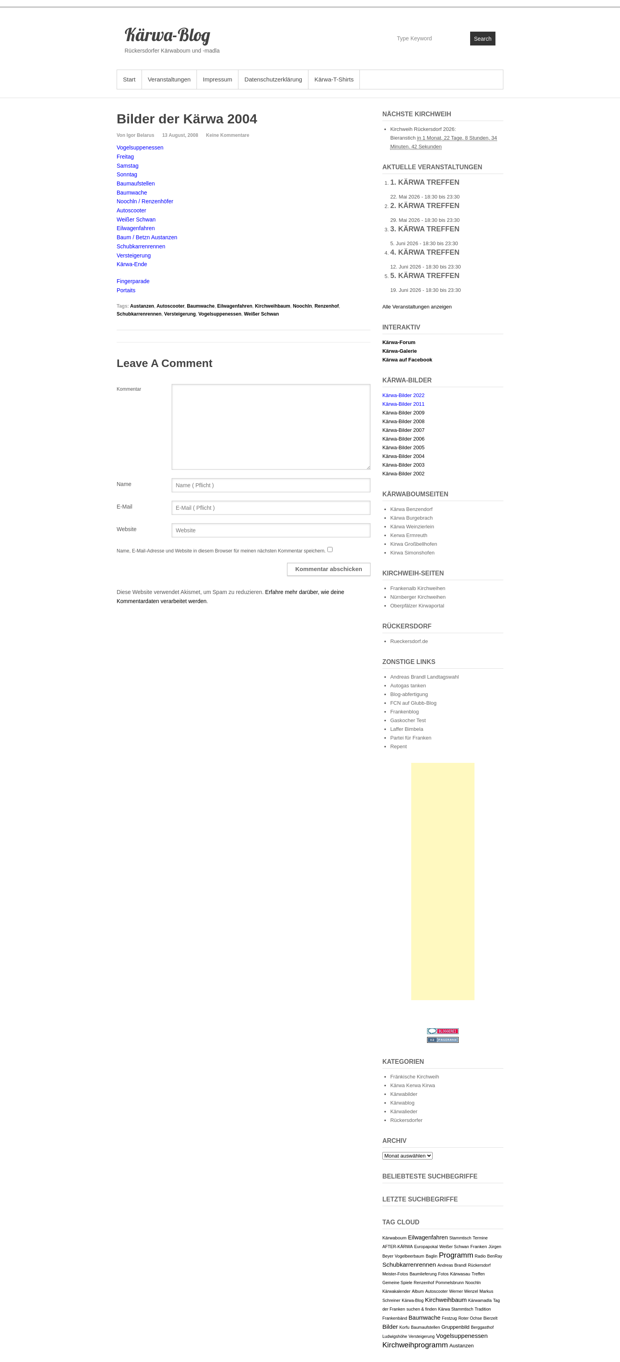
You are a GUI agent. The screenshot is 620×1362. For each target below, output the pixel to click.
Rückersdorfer (406, 1120)
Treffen (478, 1273)
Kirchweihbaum (272, 306)
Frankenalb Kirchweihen (417, 588)
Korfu (404, 1327)
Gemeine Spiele (397, 1282)
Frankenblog (404, 712)
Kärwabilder (404, 1094)
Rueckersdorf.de (409, 641)
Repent (398, 746)
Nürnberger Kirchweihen (418, 597)
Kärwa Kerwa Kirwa (412, 1085)
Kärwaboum (394, 1237)
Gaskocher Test (408, 720)
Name (124, 484)
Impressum (217, 79)
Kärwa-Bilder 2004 (403, 456)
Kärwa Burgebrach (411, 518)
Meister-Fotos (395, 1273)
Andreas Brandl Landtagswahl (424, 677)
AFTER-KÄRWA (397, 1246)
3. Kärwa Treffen (424, 229)
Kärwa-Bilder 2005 (403, 447)
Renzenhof (326, 306)
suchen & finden (421, 1309)
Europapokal (426, 1246)
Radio (480, 1256)
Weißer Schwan (261, 314)
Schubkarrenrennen (139, 314)
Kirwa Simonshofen (412, 553)
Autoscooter (170, 306)
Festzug (449, 1318)
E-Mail (124, 506)
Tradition (482, 1309)
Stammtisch (460, 1237)
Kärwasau (460, 1273)
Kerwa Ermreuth (408, 535)
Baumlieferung (423, 1273)
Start (129, 79)
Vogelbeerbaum (409, 1256)
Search (482, 39)
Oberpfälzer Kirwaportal (417, 606)
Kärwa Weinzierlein (412, 527)
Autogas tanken (408, 686)
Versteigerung (180, 314)
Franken (479, 1246)
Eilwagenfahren (234, 306)
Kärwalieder (404, 1111)
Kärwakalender (396, 1291)
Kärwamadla (479, 1300)
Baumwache (201, 306)
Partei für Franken (410, 738)
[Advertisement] (442, 881)
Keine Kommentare (227, 135)
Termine (480, 1237)
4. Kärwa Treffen (424, 252)
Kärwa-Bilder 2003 (403, 465)
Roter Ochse (470, 1318)
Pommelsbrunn (450, 1282)
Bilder (390, 1326)
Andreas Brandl (451, 1265)
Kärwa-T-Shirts (333, 79)
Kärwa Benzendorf (411, 509)
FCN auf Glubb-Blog (413, 703)
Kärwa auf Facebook (407, 360)
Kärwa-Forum (399, 342)
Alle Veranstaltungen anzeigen (417, 307)
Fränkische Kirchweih (414, 1077)
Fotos (443, 1273)
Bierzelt (491, 1318)
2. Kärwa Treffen (424, 206)
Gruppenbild (455, 1327)
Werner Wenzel (463, 1291)
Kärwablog (402, 1103)
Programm (456, 1255)
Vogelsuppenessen (219, 314)
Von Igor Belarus (135, 135)
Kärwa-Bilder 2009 (403, 413)
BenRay (494, 1256)
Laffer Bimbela (406, 729)
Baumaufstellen (425, 1327)
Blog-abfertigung (409, 694)
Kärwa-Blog (167, 34)
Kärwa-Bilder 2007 (403, 430)
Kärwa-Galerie (399, 351)
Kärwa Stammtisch (455, 1309)
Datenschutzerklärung (273, 79)
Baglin (432, 1256)
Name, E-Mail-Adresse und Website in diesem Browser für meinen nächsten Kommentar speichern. (221, 551)
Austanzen (142, 306)
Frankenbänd (394, 1318)
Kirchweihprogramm (415, 1345)
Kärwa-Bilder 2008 (403, 421)
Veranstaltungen (169, 79)
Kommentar (129, 389)
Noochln (302, 306)
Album (418, 1291)
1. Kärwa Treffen (424, 182)
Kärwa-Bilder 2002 (403, 474)
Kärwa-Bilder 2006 (403, 439)
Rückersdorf (479, 1265)
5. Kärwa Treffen (424, 276)
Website (126, 529)
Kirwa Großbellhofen (413, 544)
